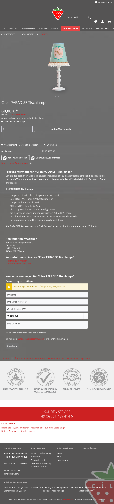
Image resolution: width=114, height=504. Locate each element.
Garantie (34, 487)
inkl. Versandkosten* (18, 114)
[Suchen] (89, 17)
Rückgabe (35, 456)
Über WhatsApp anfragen (45, 158)
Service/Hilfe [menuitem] (102, 2)
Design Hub (22, 487)
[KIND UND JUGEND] (49, 28)
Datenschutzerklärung (41, 463)
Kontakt (60, 453)
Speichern (12, 346)
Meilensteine (76, 487)
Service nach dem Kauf (95, 487)
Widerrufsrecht (38, 460)
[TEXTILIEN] (87, 28)
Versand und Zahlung (41, 453)
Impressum (62, 460)
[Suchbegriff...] (79, 17)
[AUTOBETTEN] (10, 28)
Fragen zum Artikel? (16, 260)
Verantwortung (86, 490)
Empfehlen (50, 144)
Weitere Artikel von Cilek (18, 263)
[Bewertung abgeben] (47, 316)
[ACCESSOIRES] (70, 28)
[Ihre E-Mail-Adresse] (47, 302)
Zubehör (8, 358)
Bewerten (32, 144)
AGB (59, 456)
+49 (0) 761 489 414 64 (57, 416)
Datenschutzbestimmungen (31, 338)
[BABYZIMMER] (28, 28)
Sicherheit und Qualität (15, 490)
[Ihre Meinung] (47, 325)
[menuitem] (79, 18)
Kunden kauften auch (40, 358)
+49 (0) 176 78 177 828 (15, 456)
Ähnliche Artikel (22, 358)
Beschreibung (7, 163)
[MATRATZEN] (102, 28)
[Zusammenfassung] (47, 309)
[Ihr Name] (47, 294)
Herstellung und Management (54, 487)
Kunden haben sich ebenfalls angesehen (70, 358)
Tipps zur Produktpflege (52, 490)
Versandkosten (68, 499)
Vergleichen (8, 144)
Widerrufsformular (39, 466)
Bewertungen (23, 163)
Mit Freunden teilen (15, 158)
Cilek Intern (9, 487)
